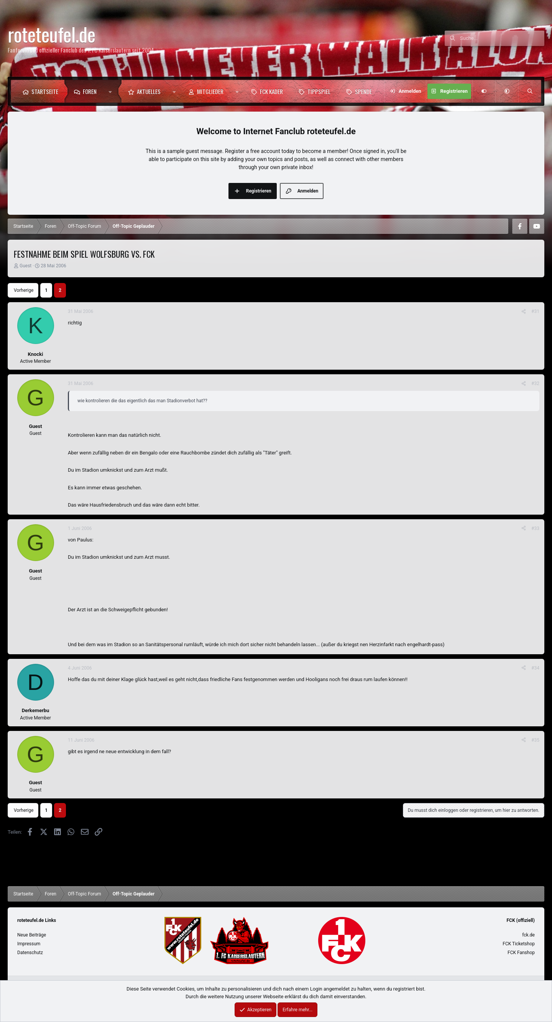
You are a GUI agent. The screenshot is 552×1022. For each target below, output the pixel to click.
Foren (90, 91)
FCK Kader (271, 91)
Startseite (44, 91)
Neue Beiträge (31, 935)
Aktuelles (149, 91)
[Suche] (502, 38)
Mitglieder (210, 91)
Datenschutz (30, 952)
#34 (535, 668)
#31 (535, 311)
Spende (363, 91)
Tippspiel (318, 91)
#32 (535, 383)
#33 (535, 528)
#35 (535, 740)
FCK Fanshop (521, 952)
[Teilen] (524, 311)
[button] (112, 91)
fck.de (528, 935)
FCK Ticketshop (519, 943)
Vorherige (23, 290)
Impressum (28, 943)
